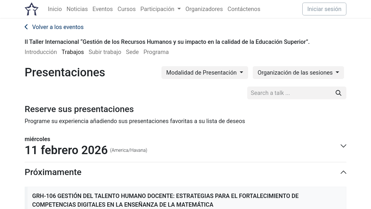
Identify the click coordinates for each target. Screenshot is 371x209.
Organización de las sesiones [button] (296, 72)
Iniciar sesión (324, 9)
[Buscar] (338, 93)
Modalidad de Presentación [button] (202, 72)
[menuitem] (55, 9)
